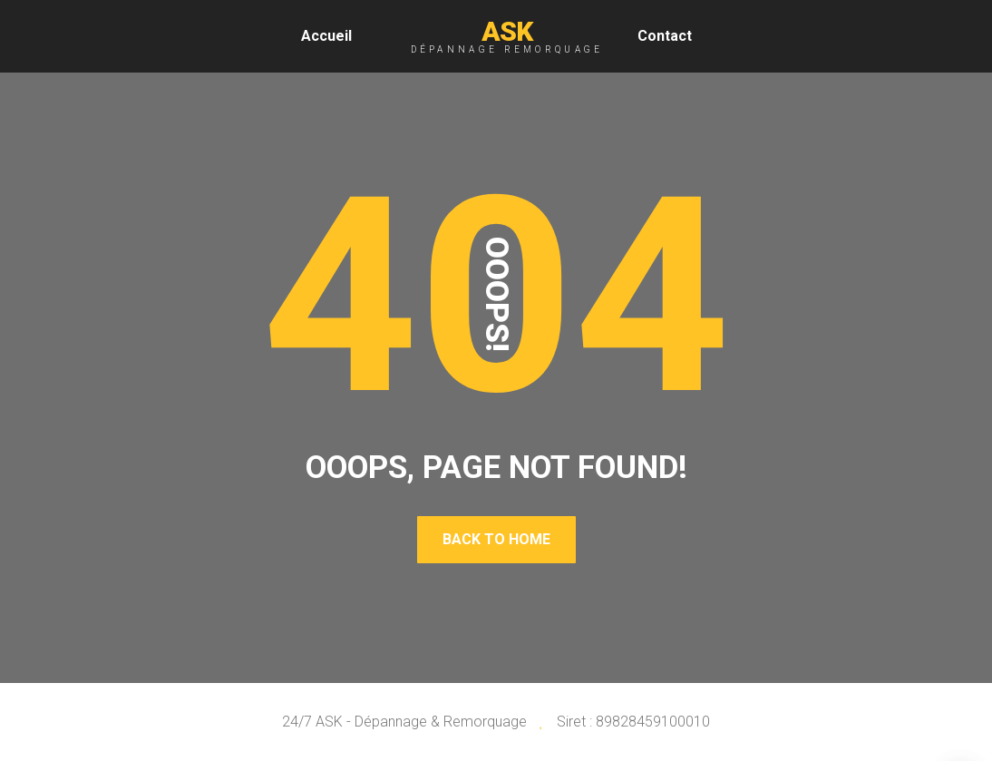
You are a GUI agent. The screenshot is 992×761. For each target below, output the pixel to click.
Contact (664, 35)
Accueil (326, 35)
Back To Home (496, 539)
